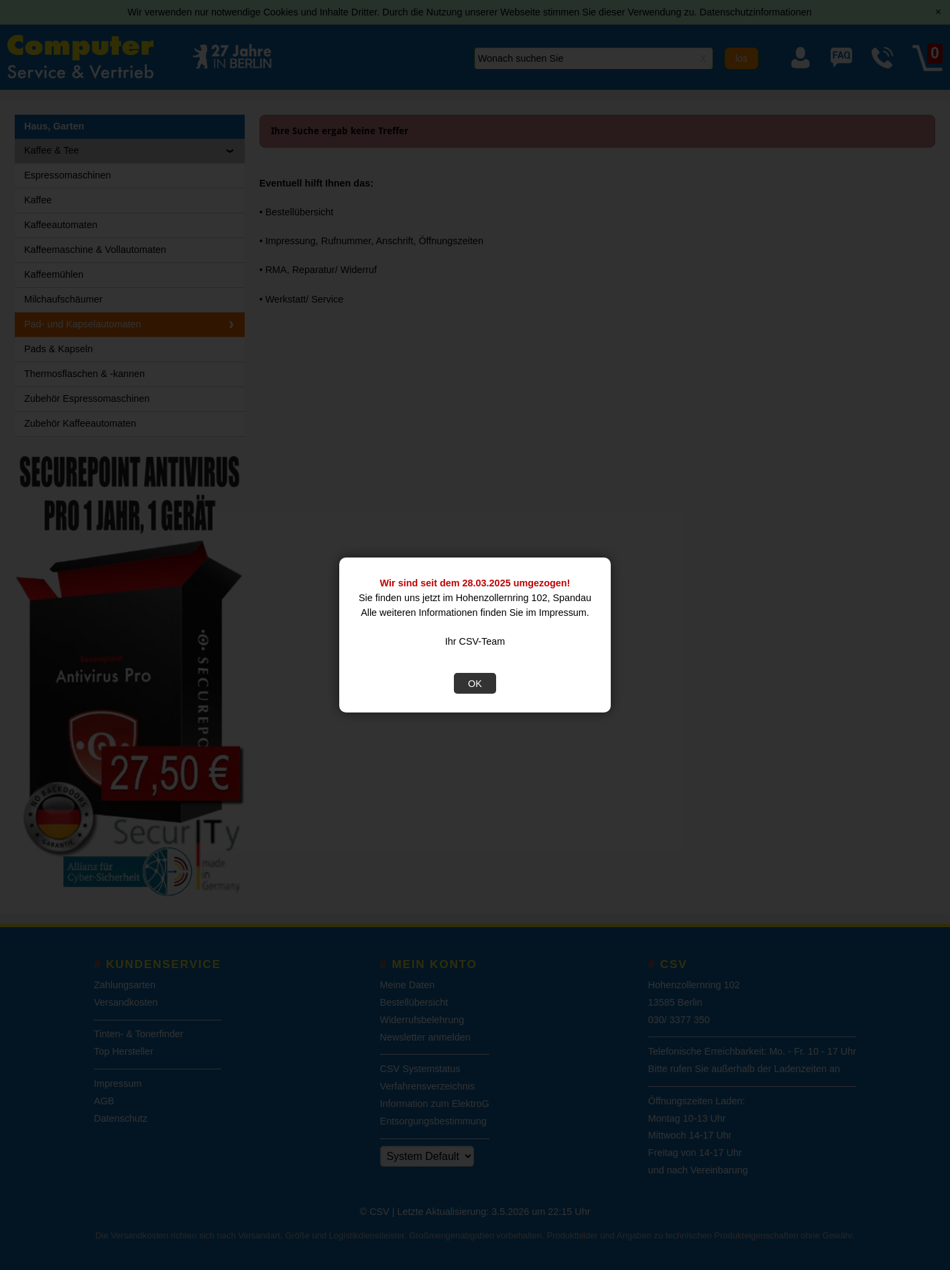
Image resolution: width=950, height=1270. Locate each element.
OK (475, 683)
